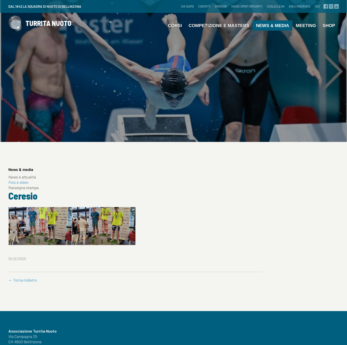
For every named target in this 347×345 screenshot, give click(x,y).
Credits (211, 335)
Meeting (301, 32)
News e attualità (27, 183)
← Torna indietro (110, 243)
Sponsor (213, 6)
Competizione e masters (214, 32)
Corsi (170, 32)
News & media (267, 32)
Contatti (196, 6)
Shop (324, 32)
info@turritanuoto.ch (31, 314)
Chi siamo (179, 6)
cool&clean (267, 6)
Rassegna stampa (28, 193)
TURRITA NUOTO (52, 32)
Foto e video (23, 188)
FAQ (309, 6)
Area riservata (292, 6)
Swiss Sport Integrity (238, 6)
